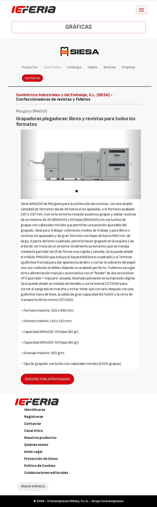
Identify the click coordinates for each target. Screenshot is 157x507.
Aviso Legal (33, 452)
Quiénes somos (36, 445)
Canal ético (33, 431)
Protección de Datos (41, 459)
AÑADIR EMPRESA (33, 486)
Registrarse (33, 417)
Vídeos (93, 67)
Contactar (32, 78)
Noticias (109, 67)
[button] (30, 164)
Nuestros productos (40, 438)
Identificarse (34, 410)
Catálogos (74, 67)
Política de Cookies (39, 466)
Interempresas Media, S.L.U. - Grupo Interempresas (85, 501)
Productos (30, 67)
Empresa (128, 67)
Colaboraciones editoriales (46, 473)
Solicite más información (47, 379)
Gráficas (78, 27)
